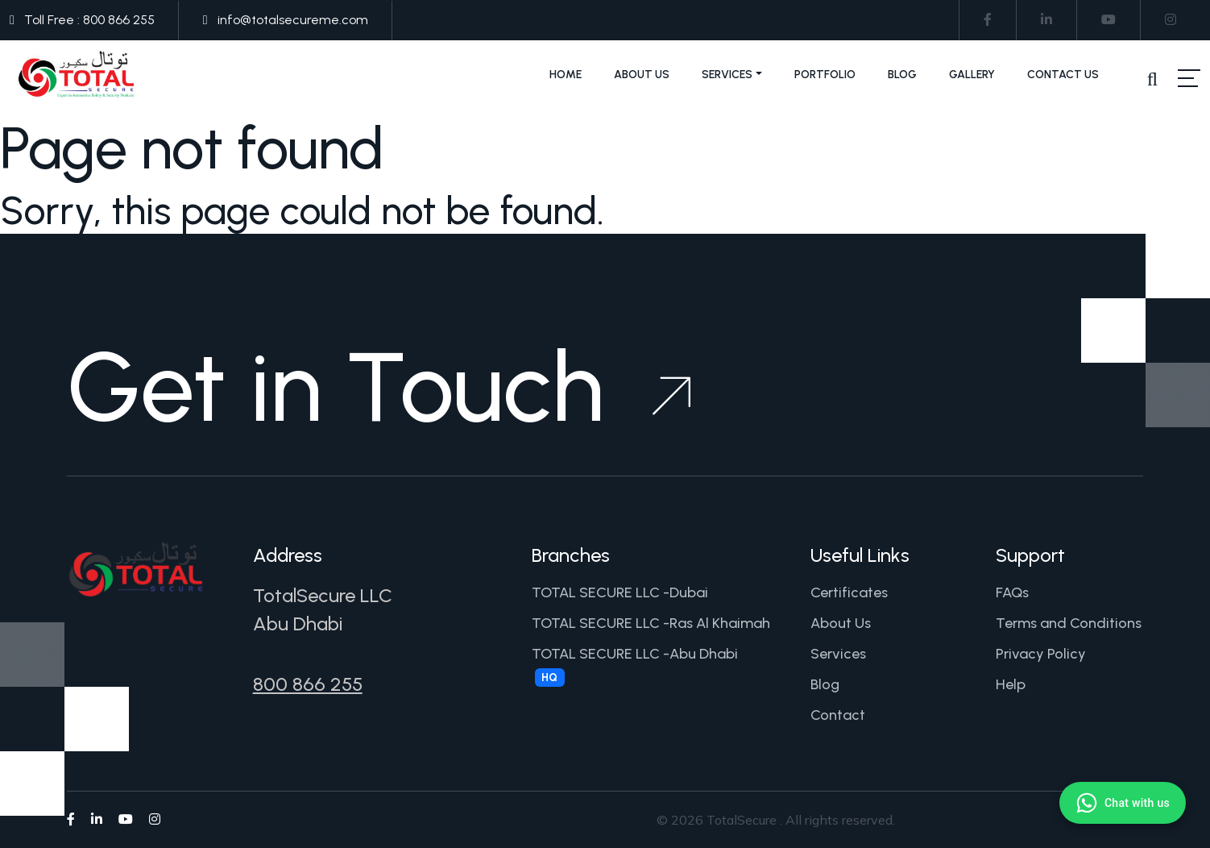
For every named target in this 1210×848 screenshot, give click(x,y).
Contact (837, 715)
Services (727, 74)
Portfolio (825, 74)
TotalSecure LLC (322, 595)
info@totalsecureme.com (293, 19)
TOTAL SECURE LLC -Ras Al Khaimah (651, 623)
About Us (641, 74)
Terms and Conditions (1069, 623)
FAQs (1012, 592)
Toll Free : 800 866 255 (89, 19)
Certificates (849, 592)
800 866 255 (308, 684)
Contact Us (1063, 74)
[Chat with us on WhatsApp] (1122, 803)
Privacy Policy (1041, 654)
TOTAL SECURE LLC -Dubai (620, 592)
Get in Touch (378, 387)
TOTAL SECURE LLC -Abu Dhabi (635, 666)
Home (565, 74)
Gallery (972, 74)
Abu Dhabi (297, 623)
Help (1011, 684)
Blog (902, 74)
